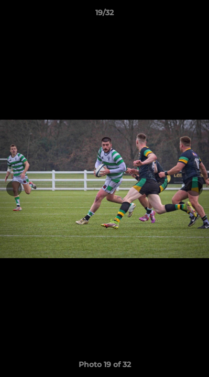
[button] (196, 15)
